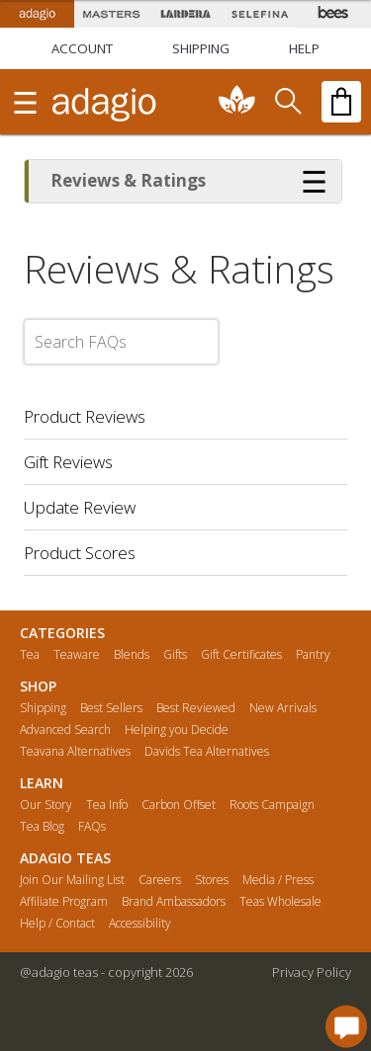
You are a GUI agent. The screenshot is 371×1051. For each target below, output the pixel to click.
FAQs (92, 827)
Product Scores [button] (80, 552)
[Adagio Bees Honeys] (334, 14)
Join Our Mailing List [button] (72, 880)
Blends (131, 655)
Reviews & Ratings (128, 180)
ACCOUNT (82, 48)
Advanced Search (65, 730)
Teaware (76, 655)
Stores (212, 880)
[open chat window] (346, 1026)
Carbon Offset (178, 805)
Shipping (43, 708)
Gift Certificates (241, 655)
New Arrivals (283, 708)
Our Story (46, 805)
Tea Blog (42, 827)
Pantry (313, 655)
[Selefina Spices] (260, 14)
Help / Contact (57, 923)
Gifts (175, 655)
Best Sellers (111, 708)
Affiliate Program (64, 902)
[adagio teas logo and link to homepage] (103, 101)
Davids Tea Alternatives (206, 752)
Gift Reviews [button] (68, 461)
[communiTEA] (237, 101)
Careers (160, 880)
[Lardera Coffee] (185, 14)
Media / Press (278, 880)
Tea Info (107, 805)
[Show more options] (314, 181)
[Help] (304, 48)
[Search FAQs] (121, 341)
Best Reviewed (195, 708)
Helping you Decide (177, 730)
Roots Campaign (272, 805)
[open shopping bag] (341, 101)
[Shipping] (200, 48)
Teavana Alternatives (75, 752)
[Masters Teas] (111, 14)
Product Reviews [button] (84, 416)
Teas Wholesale (280, 902)
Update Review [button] (80, 507)
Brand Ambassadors (174, 902)
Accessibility (140, 923)
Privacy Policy (311, 972)
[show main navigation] (25, 102)
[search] (287, 101)
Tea (30, 655)
